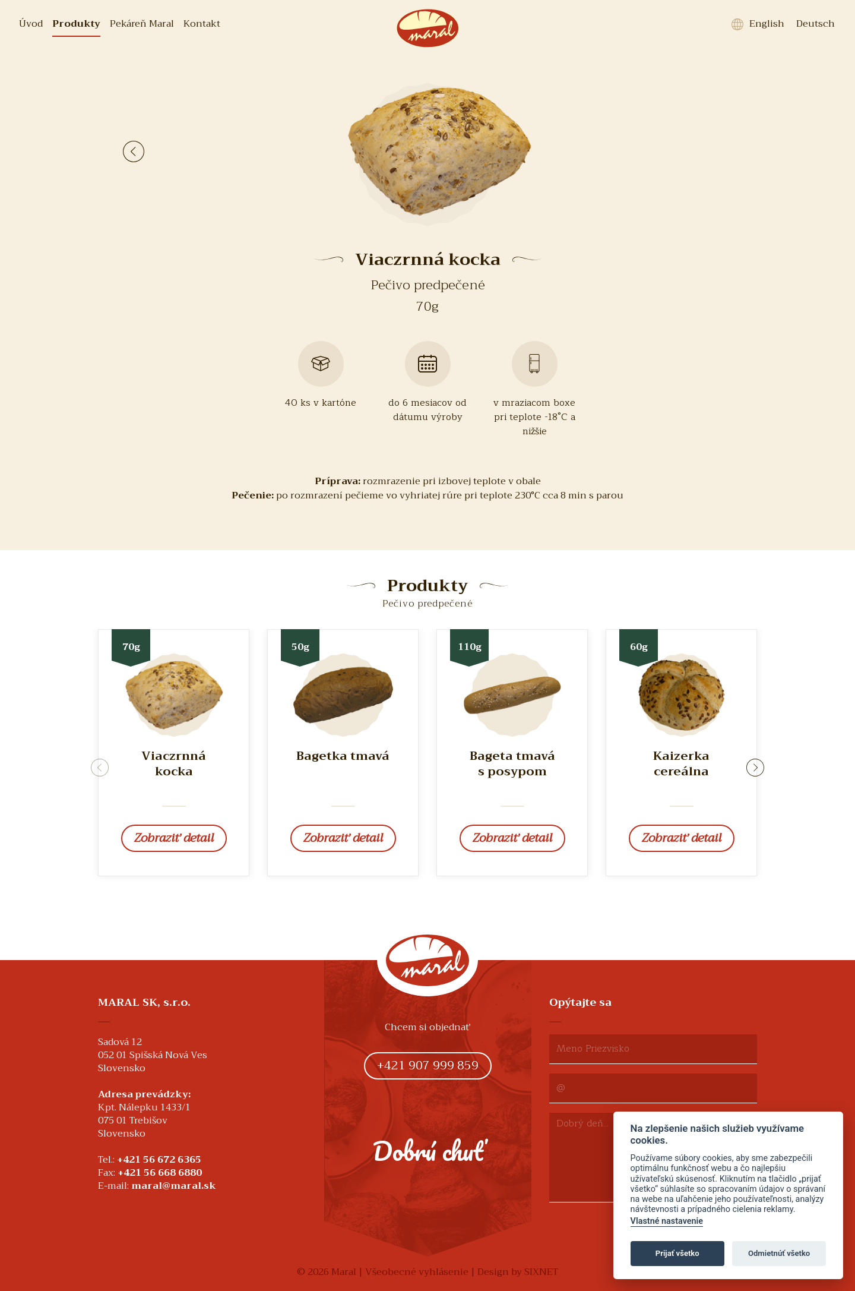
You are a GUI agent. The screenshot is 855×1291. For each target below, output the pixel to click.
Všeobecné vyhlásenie (416, 1272)
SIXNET (541, 1272)
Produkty (76, 23)
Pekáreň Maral (142, 23)
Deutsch (815, 23)
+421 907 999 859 (428, 1065)
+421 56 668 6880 (160, 1172)
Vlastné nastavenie (667, 1221)
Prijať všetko (677, 1253)
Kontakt (201, 23)
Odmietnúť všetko (779, 1253)
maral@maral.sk (173, 1186)
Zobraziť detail (174, 838)
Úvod (31, 23)
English (766, 23)
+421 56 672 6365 (159, 1159)
